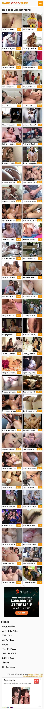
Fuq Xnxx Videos (9, 626)
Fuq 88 (5, 644)
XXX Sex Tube (8, 658)
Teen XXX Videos (9, 653)
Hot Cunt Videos (8, 667)
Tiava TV (5, 662)
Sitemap (30, 675)
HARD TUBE (15, 3)
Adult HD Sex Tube (9, 631)
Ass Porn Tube (8, 640)
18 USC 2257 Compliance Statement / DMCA (33, 675)
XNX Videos (7, 635)
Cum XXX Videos (9, 649)
